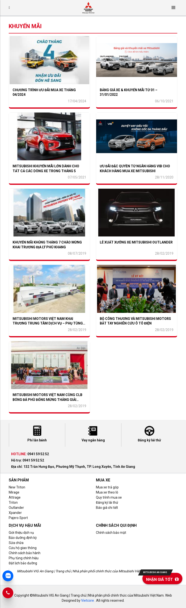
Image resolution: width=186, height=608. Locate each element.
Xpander (15, 513)
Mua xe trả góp (107, 487)
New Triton (17, 487)
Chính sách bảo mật (111, 533)
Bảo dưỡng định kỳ (23, 538)
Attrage (15, 497)
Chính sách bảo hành (24, 553)
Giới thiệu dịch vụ (21, 533)
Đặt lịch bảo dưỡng (23, 563)
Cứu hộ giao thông (23, 548)
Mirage (14, 492)
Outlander (16, 508)
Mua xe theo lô (107, 492)
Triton (13, 502)
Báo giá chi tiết (107, 508)
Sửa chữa (16, 543)
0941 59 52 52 (38, 454)
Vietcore (87, 600)
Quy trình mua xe (109, 497)
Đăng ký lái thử (107, 502)
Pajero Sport (18, 518)
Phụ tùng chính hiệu (24, 558)
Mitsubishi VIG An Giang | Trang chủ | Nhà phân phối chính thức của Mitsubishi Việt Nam (82, 571)
